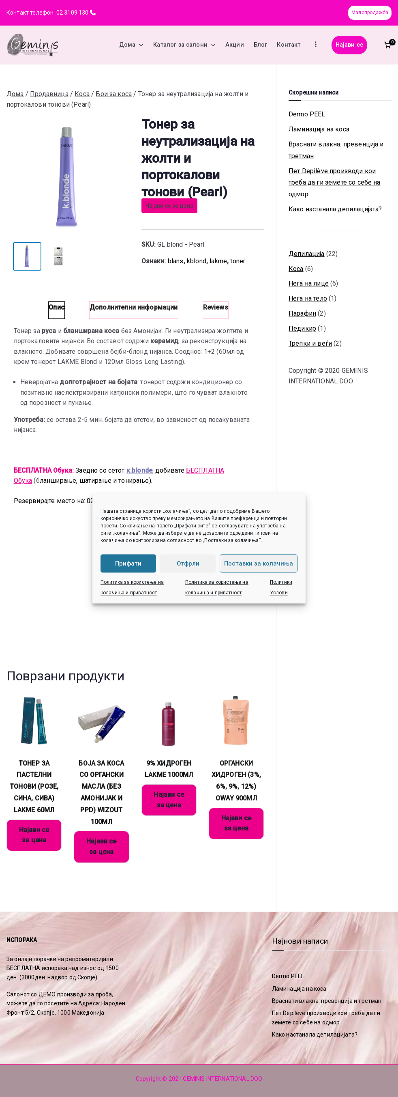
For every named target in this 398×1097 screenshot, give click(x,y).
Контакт (288, 44)
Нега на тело (308, 298)
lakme (218, 261)
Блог (260, 44)
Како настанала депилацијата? (335, 209)
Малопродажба (369, 12)
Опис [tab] (56, 307)
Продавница (49, 94)
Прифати (128, 563)
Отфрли (188, 563)
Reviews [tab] (215, 307)
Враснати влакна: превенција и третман (336, 150)
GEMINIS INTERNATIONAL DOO (222, 1078)
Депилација (307, 254)
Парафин (302, 313)
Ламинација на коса (319, 129)
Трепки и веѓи (310, 343)
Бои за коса (114, 94)
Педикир (302, 328)
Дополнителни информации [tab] (134, 307)
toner (237, 261)
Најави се (349, 44)
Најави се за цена (170, 205)
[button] (139, 45)
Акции (234, 44)
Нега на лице (309, 283)
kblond (196, 261)
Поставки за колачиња (258, 563)
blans (176, 261)
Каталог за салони (184, 45)
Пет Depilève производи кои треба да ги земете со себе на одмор (335, 182)
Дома (131, 45)
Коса (82, 94)
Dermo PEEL (307, 114)
